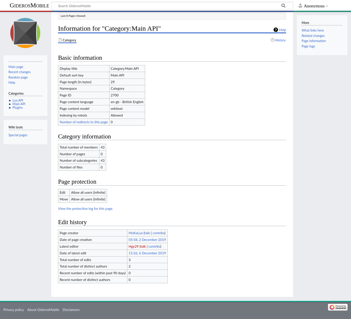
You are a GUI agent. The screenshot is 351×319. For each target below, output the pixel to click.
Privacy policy (13, 310)
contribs (158, 233)
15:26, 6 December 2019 (147, 253)
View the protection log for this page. (85, 208)
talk (147, 233)
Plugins (18, 107)
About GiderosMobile (43, 310)
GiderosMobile (29, 5)
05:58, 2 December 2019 (147, 240)
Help (282, 30)
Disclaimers (71, 310)
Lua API (18, 100)
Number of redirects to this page (84, 122)
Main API (19, 104)
